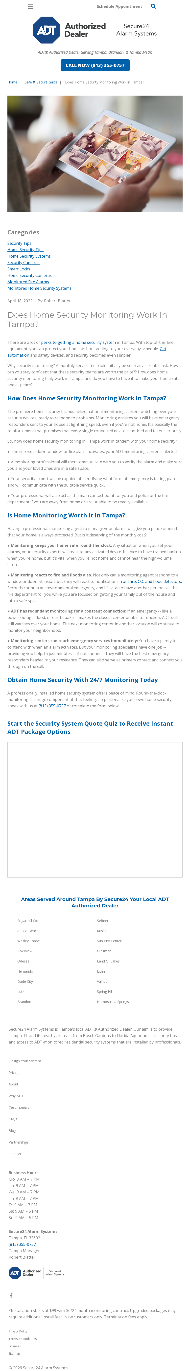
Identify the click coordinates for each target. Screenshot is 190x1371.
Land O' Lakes (108, 961)
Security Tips (19, 243)
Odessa (23, 961)
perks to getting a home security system (78, 342)
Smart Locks (18, 269)
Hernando (25, 971)
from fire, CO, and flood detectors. (150, 581)
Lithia (101, 971)
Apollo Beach (28, 930)
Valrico (102, 981)
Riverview (24, 951)
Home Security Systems (29, 256)
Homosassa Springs (113, 1001)
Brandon (24, 1001)
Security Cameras (23, 262)
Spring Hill (105, 991)
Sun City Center (109, 941)
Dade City (25, 981)
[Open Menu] (30, 6)
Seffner (102, 920)
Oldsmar (104, 951)
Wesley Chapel (29, 941)
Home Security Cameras (29, 275)
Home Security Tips (25, 249)
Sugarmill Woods (30, 920)
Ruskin (102, 930)
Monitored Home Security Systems (39, 288)
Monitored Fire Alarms (28, 282)
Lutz (20, 991)
